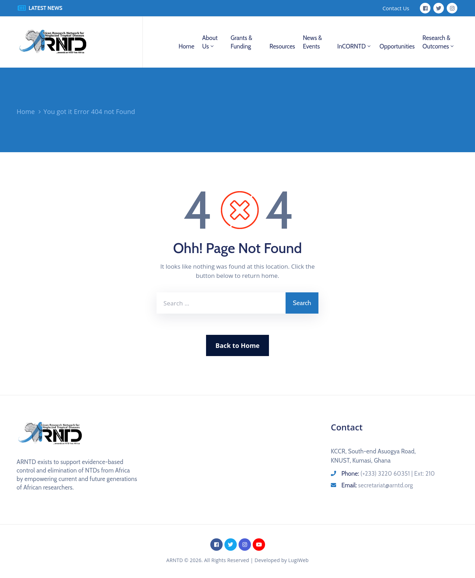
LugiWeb (298, 560)
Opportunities (397, 46)
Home (186, 46)
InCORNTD (354, 46)
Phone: (388, 473)
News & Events (312, 42)
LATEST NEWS (46, 8)
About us (210, 42)
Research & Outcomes (438, 42)
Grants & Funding (241, 42)
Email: (377, 485)
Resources (282, 46)
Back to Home (238, 345)
